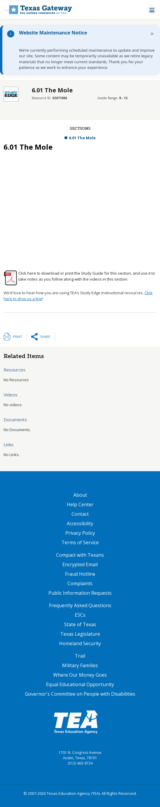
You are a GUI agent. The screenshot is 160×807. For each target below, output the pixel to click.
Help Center (80, 504)
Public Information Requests (80, 593)
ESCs (80, 615)
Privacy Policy (80, 533)
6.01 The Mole (82, 137)
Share (45, 336)
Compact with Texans (80, 555)
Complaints (80, 583)
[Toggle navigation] (151, 10)
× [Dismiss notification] (152, 34)
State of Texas (80, 624)
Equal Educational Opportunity (80, 684)
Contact (80, 514)
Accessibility (80, 523)
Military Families (80, 665)
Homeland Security (80, 643)
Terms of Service (80, 542)
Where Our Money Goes (80, 675)
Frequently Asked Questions (80, 605)
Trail (80, 656)
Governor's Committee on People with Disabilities (80, 694)
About (80, 495)
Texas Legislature (80, 634)
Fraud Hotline (80, 574)
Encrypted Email (80, 564)
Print (17, 336)
